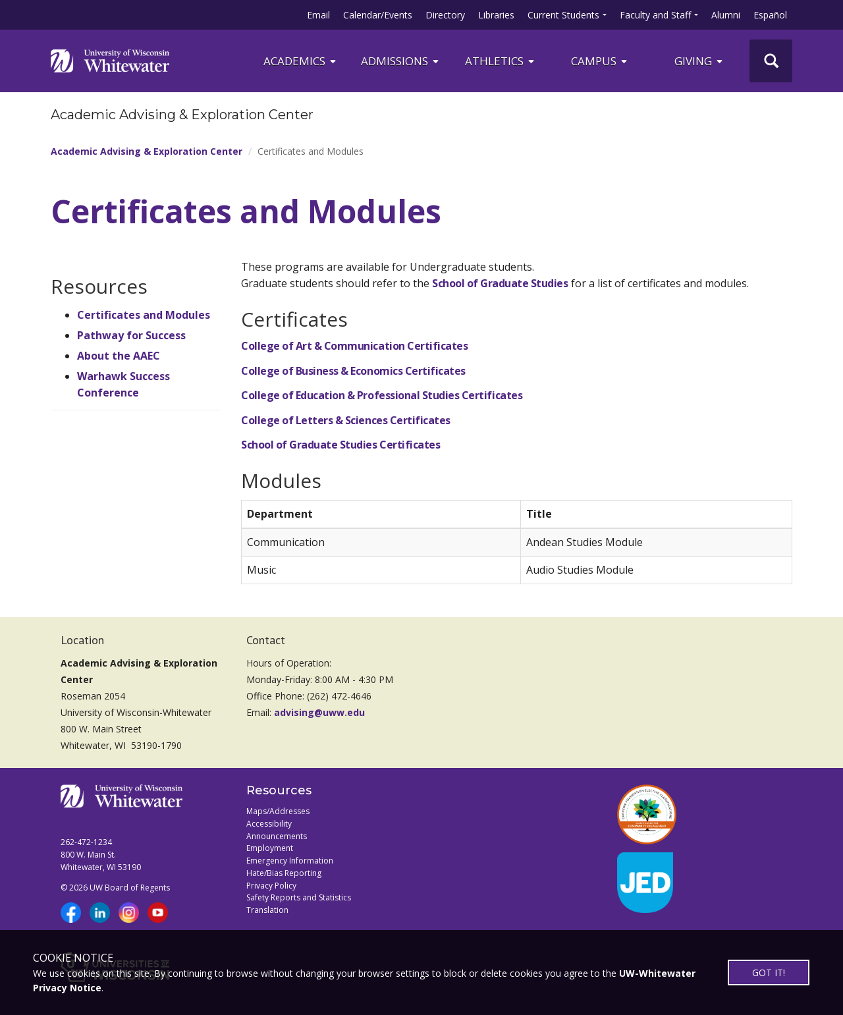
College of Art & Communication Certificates (354, 346)
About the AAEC (118, 355)
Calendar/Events (377, 15)
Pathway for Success (131, 335)
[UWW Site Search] (770, 61)
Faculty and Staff (655, 15)
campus (600, 61)
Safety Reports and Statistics (298, 897)
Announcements (276, 836)
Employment (269, 848)
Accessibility (269, 823)
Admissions (401, 61)
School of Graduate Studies (500, 283)
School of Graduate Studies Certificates (340, 444)
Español (770, 15)
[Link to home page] (110, 60)
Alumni (725, 15)
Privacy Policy (271, 885)
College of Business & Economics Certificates (353, 371)
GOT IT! (768, 972)
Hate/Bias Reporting (283, 873)
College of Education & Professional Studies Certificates (381, 395)
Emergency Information (289, 860)
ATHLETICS (500, 61)
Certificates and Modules (143, 315)
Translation (267, 910)
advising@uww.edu (319, 712)
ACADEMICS (300, 61)
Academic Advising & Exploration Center (146, 151)
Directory (445, 15)
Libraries (496, 15)
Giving (699, 61)
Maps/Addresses (278, 811)
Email (318, 15)
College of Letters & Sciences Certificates (345, 420)
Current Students (563, 15)
